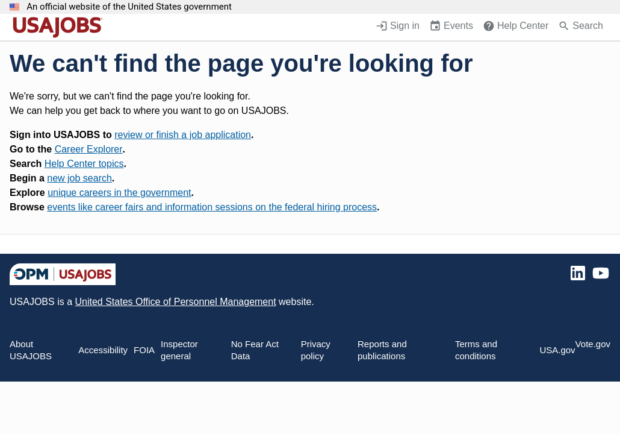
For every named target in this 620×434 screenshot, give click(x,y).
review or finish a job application (182, 135)
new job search (79, 178)
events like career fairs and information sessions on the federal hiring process (212, 207)
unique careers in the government (119, 192)
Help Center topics (84, 164)
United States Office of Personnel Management (175, 302)
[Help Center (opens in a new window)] (515, 27)
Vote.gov (592, 344)
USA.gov (557, 350)
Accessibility (103, 350)
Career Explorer (89, 149)
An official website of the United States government (129, 6)
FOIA (144, 350)
